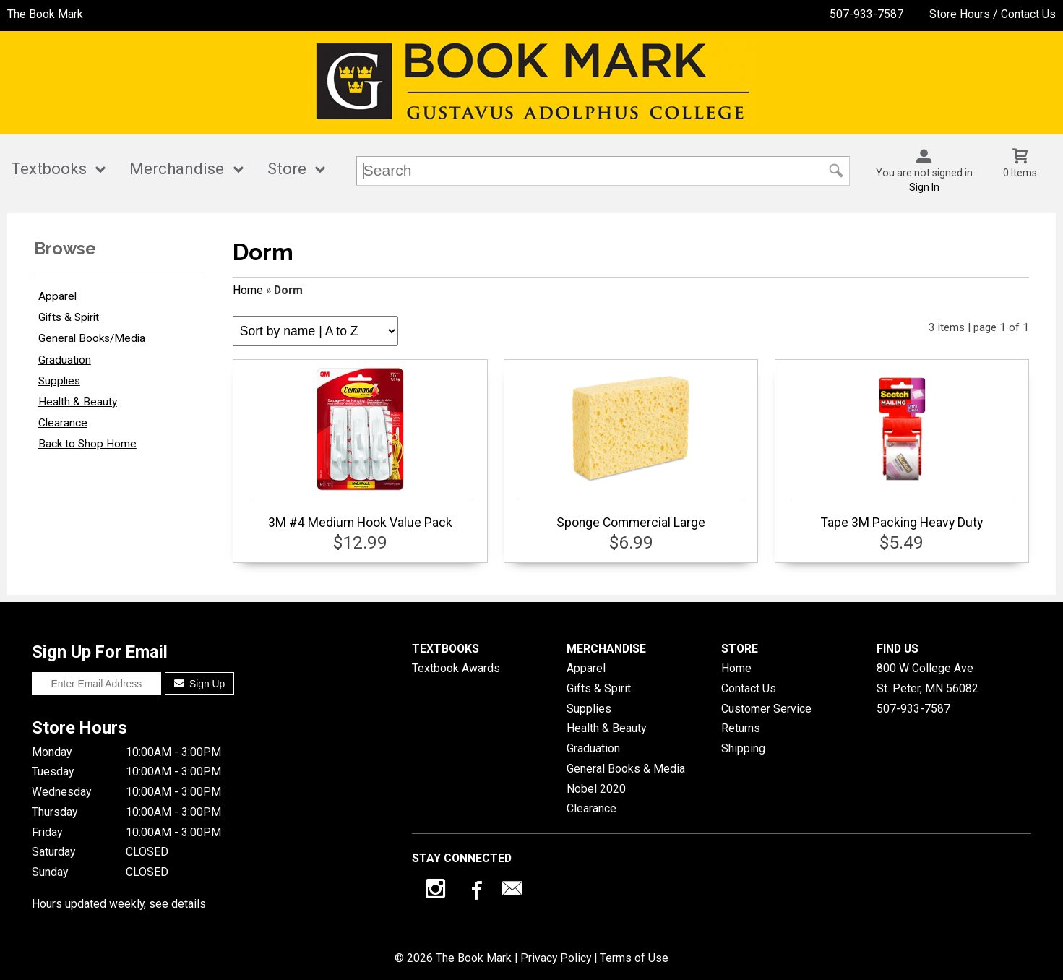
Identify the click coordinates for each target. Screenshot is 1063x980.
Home (248, 290)
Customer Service (766, 708)
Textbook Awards (456, 668)
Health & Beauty (77, 401)
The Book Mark (45, 14)
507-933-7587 (866, 14)
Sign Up (199, 683)
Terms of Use (634, 958)
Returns (740, 728)
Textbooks (49, 169)
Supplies (59, 380)
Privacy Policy (555, 958)
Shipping (743, 748)
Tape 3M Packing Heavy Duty (902, 449)
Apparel (57, 296)
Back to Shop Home (87, 443)
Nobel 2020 (596, 789)
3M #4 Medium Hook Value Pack (360, 449)
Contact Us (748, 688)
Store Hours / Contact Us (992, 14)
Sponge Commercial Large (631, 449)
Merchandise (176, 169)
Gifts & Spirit (68, 317)
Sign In (924, 187)
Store (286, 169)
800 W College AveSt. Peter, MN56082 (927, 678)
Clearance (62, 422)
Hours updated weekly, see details (119, 904)
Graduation (64, 359)
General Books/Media (91, 338)
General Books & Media (626, 768)
